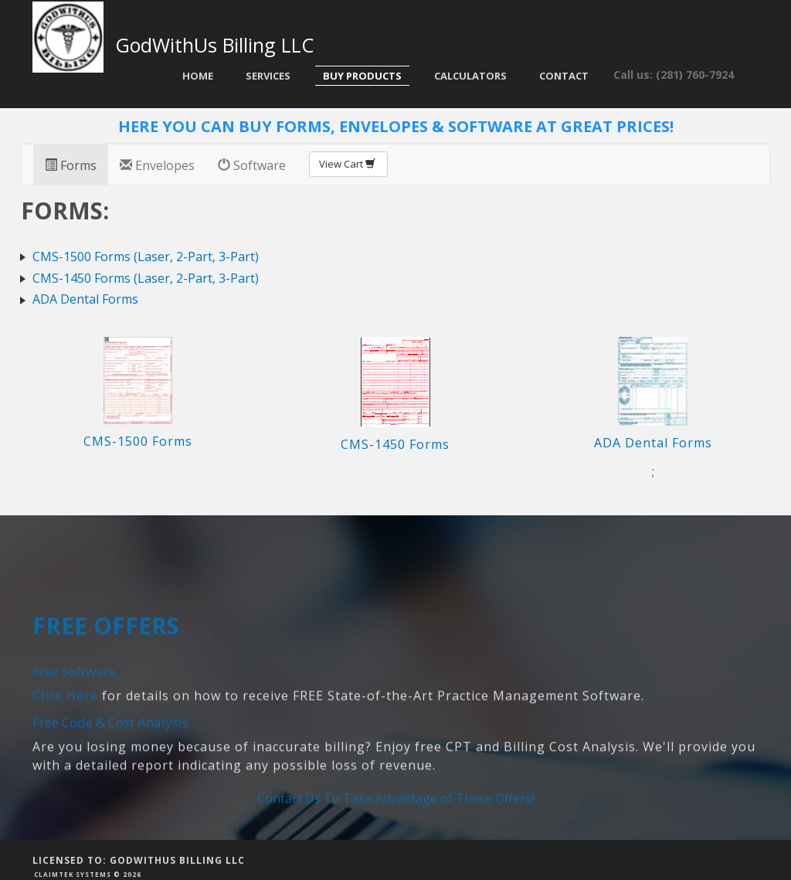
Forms (71, 165)
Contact (564, 76)
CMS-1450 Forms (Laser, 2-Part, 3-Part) (145, 278)
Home (197, 76)
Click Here (65, 750)
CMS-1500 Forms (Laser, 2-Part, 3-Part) (145, 256)
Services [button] (268, 76)
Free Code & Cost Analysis (110, 778)
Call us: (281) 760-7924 (673, 74)
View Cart (348, 164)
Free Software (74, 727)
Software (252, 165)
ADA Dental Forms (85, 299)
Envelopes (157, 165)
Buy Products (362, 76)
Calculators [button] (470, 76)
